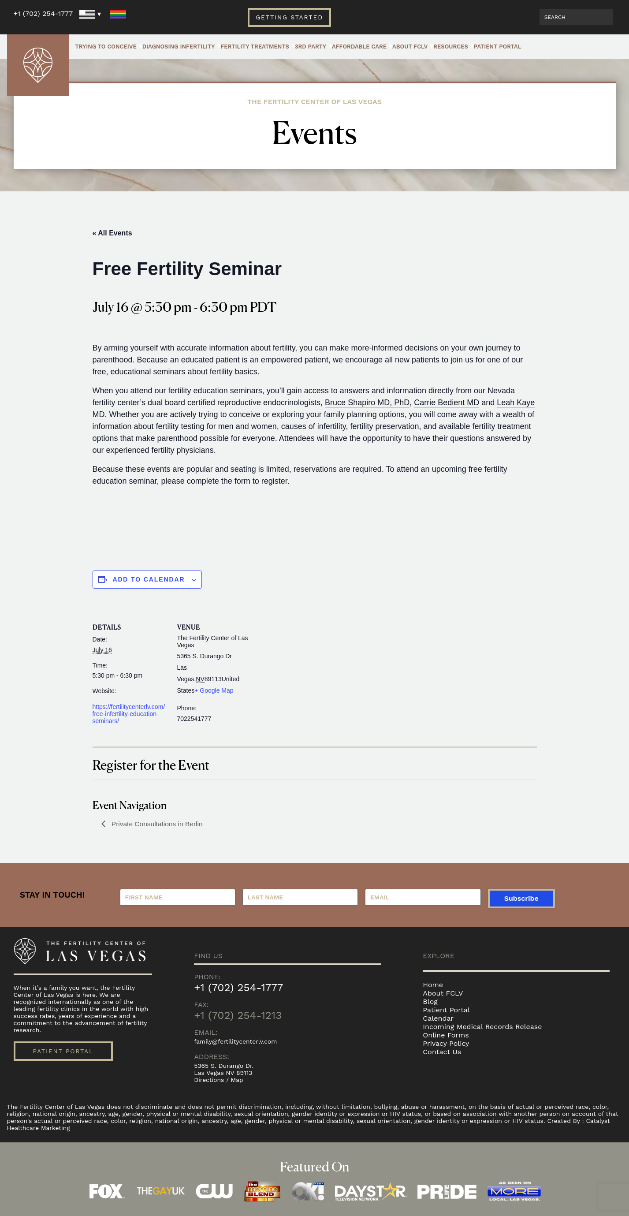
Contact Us (442, 1052)
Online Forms (446, 1035)
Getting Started (289, 17)
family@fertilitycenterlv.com (236, 1041)
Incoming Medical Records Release (482, 1026)
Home (433, 985)
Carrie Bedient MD (446, 402)
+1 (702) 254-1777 (43, 13)
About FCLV (410, 46)
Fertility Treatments (254, 46)
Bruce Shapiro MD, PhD (367, 402)
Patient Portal (497, 46)
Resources (450, 46)
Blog (430, 1001)
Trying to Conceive (106, 46)
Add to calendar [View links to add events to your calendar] (149, 579)
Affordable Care (359, 46)
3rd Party (310, 46)
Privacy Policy (446, 1043)
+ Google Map (213, 690)
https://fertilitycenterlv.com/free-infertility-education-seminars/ (129, 713)
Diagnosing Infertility (178, 46)
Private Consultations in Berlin (158, 824)
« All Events (112, 233)
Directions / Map (219, 1079)
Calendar (438, 1018)
